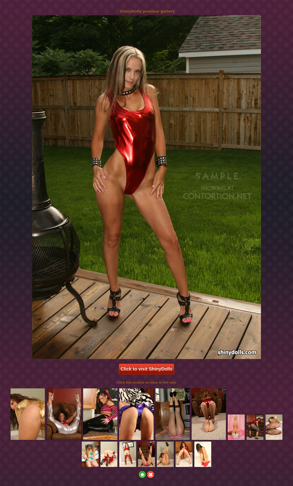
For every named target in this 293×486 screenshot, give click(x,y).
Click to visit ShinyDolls (147, 368)
